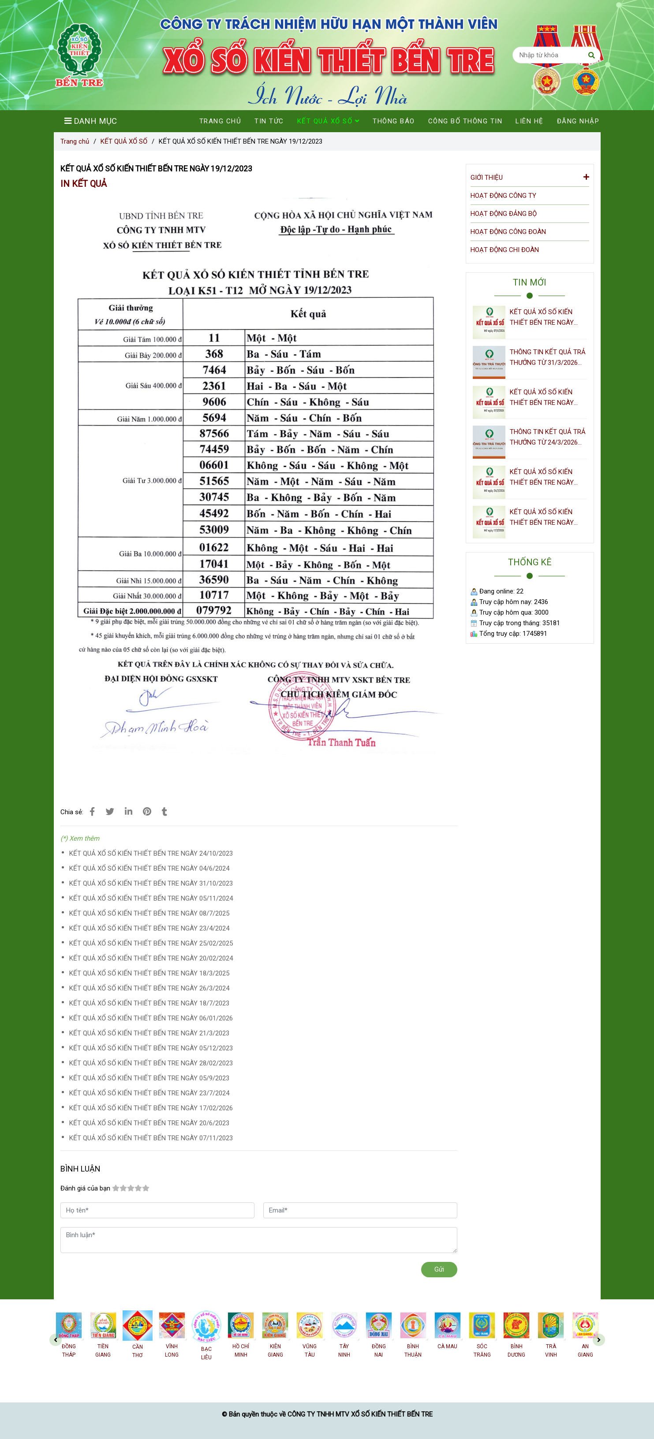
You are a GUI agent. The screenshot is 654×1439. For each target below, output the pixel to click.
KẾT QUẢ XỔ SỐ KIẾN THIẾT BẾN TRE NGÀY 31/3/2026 (542, 398)
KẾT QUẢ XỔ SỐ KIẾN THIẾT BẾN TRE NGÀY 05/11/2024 (151, 898)
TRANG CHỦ (220, 121)
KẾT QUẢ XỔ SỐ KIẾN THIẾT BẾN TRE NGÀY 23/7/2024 (149, 1093)
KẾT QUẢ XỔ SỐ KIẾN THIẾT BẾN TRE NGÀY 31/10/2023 (151, 883)
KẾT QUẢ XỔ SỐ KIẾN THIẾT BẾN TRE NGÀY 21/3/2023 (149, 1033)
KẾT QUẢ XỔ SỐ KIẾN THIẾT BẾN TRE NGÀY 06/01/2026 (151, 1018)
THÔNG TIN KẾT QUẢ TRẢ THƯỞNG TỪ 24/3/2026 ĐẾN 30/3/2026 (548, 438)
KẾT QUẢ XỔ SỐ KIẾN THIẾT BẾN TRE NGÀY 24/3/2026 (542, 478)
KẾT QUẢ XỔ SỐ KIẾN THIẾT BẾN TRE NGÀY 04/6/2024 (149, 868)
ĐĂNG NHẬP (578, 121)
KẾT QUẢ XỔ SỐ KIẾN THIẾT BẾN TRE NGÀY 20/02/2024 (151, 958)
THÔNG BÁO (394, 121)
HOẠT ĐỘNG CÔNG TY (503, 196)
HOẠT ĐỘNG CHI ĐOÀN (505, 250)
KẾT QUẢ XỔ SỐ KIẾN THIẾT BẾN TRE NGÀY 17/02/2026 (151, 1108)
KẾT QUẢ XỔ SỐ (124, 141)
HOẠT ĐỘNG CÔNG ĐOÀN (508, 232)
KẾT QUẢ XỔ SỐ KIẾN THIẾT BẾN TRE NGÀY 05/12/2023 (151, 1048)
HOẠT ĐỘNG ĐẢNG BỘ (504, 214)
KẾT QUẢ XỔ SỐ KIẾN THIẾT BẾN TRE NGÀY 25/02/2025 (151, 943)
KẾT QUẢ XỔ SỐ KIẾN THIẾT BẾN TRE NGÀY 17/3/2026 (542, 518)
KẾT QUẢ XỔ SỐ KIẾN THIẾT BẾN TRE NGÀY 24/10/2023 (151, 853)
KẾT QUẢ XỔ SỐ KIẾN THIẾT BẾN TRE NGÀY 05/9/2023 (149, 1078)
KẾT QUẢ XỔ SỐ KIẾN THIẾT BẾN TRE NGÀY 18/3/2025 (149, 973)
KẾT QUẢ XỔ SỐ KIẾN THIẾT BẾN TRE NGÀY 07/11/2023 (151, 1138)
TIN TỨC (269, 121)
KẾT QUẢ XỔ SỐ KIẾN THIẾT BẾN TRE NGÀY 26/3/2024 (149, 988)
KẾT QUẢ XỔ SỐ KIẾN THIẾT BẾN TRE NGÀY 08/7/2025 (149, 913)
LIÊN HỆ (530, 121)
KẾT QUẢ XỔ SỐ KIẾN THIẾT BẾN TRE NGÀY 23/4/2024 (149, 928)
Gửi (439, 1269)
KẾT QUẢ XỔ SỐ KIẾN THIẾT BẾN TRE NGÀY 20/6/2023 (149, 1123)
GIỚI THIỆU (530, 177)
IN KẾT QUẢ (83, 183)
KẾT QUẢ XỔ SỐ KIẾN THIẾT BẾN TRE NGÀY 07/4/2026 (542, 318)
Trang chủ (74, 141)
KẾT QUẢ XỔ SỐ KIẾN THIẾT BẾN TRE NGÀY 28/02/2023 (151, 1063)
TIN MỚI (529, 282)
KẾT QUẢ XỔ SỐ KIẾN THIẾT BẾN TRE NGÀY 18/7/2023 (149, 1003)
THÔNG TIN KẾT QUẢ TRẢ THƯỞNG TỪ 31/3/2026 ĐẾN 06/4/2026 (548, 358)
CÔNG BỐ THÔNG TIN (465, 121)
